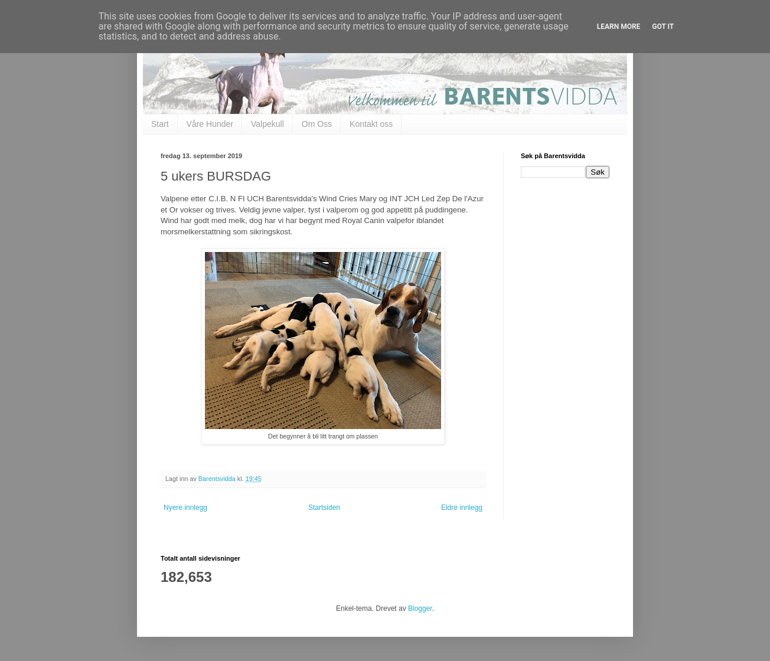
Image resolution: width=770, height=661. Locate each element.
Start (160, 124)
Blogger (420, 608)
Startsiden (324, 507)
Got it (663, 26)
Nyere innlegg (185, 507)
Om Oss (317, 124)
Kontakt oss (371, 124)
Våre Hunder (210, 124)
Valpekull (267, 124)
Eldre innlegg (461, 507)
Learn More (619, 26)
